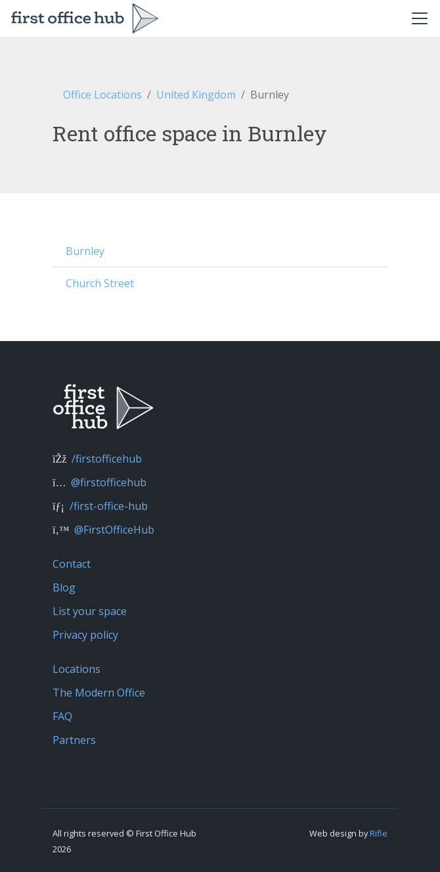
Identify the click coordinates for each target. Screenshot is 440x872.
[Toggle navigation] (419, 18)
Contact (72, 564)
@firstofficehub (108, 482)
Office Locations (102, 94)
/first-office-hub (109, 506)
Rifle (378, 833)
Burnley (85, 251)
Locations (76, 669)
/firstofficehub (107, 458)
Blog (64, 587)
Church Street (100, 283)
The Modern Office (99, 692)
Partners (74, 740)
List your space (90, 611)
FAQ (62, 716)
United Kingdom (196, 94)
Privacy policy (85, 635)
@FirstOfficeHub (114, 529)
